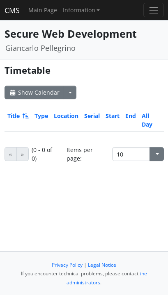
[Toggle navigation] (153, 10)
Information (79, 10)
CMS (12, 10)
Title (17, 115)
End (130, 116)
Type (41, 116)
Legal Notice (102, 264)
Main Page (42, 10)
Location (66, 116)
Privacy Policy (67, 264)
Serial (92, 116)
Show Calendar (34, 92)
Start (113, 116)
